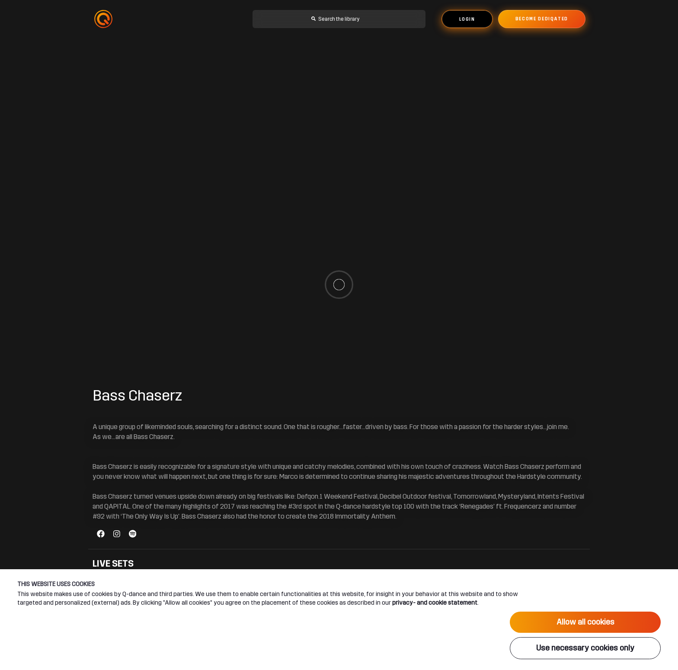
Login (467, 19)
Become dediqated (541, 19)
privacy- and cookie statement (434, 602)
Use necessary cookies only (585, 648)
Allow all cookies (585, 622)
